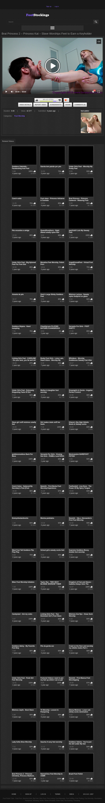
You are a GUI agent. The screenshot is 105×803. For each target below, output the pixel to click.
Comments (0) (80, 104)
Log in (57, 6)
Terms (57, 794)
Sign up (48, 6)
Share (68, 104)
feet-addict (85, 111)
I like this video (36, 100)
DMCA (71, 794)
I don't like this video (59, 100)
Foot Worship (19, 116)
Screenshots (56, 104)
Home (14, 794)
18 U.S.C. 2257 (88, 794)
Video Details (25, 104)
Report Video (40, 104)
